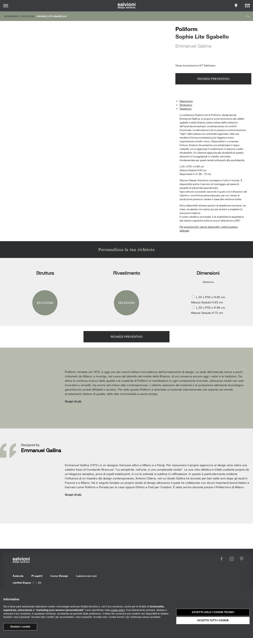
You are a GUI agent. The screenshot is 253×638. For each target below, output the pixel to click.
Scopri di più (73, 401)
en (39, 582)
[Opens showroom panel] (236, 5)
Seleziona (45, 302)
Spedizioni (186, 108)
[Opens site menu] (5, 5)
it (34, 582)
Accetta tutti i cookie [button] (213, 620)
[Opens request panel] (247, 5)
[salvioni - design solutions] (127, 6)
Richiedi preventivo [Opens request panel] (213, 78)
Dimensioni (186, 104)
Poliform (27, 16)
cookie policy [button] (118, 610)
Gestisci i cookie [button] (20, 626)
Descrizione (186, 101)
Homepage (11, 16)
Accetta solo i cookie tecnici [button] (213, 612)
